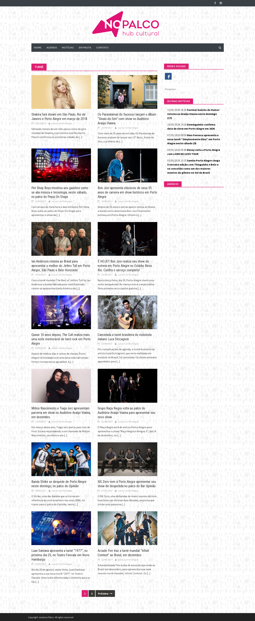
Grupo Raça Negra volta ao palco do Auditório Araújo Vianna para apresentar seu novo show (126, 412)
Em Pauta (85, 47)
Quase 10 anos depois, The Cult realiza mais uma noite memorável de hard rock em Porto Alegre (61, 338)
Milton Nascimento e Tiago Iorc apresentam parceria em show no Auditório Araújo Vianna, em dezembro (61, 412)
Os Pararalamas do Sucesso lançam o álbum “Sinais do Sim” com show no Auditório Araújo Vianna (127, 118)
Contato (102, 47)
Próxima (105, 593)
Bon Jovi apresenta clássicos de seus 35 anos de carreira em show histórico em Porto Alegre (127, 191)
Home (37, 47)
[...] (80, 136)
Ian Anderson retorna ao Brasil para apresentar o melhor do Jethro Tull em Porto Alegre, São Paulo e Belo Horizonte (60, 265)
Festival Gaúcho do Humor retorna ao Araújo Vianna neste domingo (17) (193, 113)
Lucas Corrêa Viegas (62, 122)
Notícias (68, 47)
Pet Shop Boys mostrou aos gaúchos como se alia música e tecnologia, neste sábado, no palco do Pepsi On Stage (59, 191)
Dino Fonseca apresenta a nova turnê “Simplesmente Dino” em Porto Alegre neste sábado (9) (193, 138)
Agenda (51, 47)
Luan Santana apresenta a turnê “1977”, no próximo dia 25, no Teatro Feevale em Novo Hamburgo (60, 554)
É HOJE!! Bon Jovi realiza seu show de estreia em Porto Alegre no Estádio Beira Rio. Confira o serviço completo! (125, 265)
